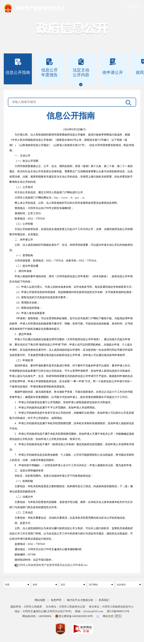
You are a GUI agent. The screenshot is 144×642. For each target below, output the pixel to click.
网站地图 (40, 600)
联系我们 (104, 600)
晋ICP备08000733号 (118, 611)
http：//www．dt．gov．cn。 (70, 197)
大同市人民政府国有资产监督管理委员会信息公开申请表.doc (53, 565)
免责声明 (56, 600)
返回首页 (132, 6)
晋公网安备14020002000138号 (74, 616)
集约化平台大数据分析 (80, 600)
